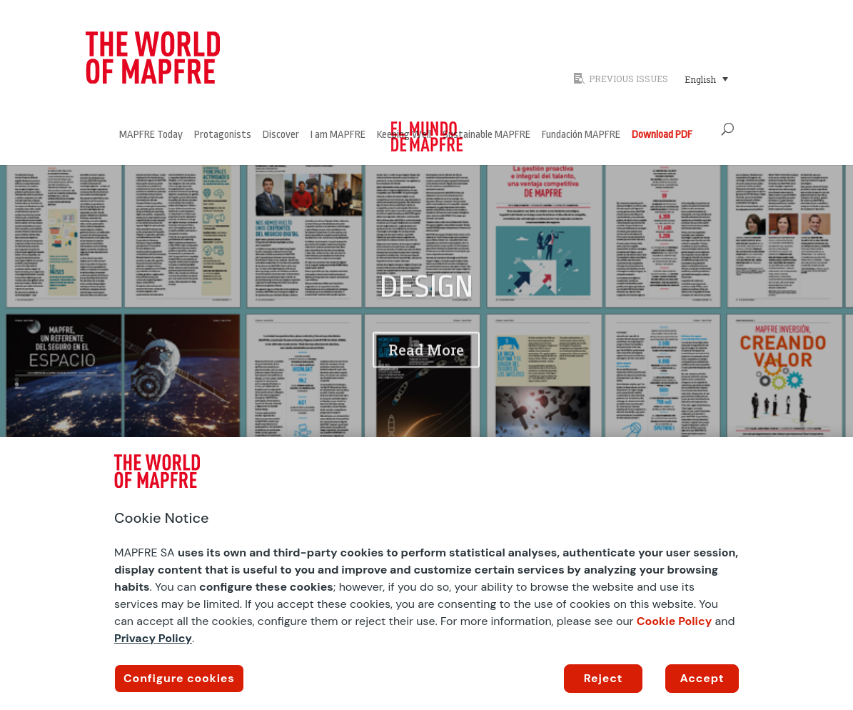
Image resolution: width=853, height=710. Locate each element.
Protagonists (222, 135)
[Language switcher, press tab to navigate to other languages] (706, 78)
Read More (426, 363)
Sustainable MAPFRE (486, 135)
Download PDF (662, 135)
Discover (281, 135)
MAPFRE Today (151, 135)
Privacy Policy (153, 638)
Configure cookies (179, 678)
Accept (702, 678)
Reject (603, 678)
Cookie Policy (674, 621)
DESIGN (426, 301)
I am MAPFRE (338, 135)
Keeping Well (404, 135)
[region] (426, 573)
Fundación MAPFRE (581, 135)
